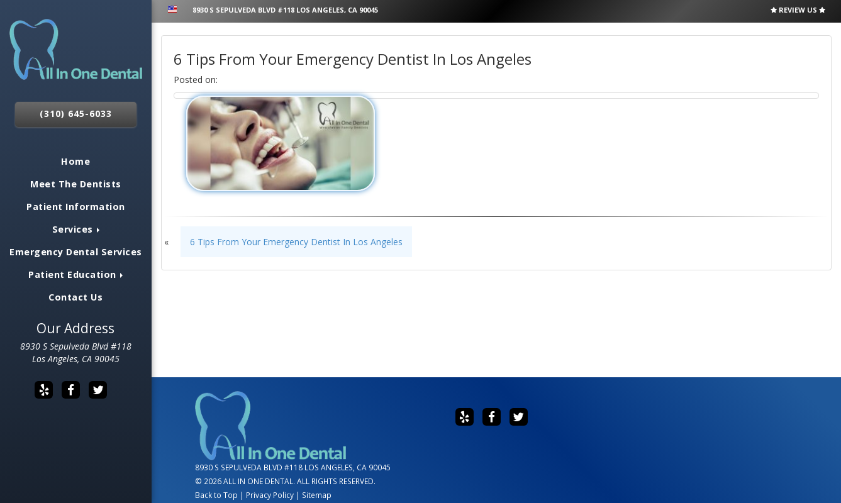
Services (76, 229)
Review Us (798, 9)
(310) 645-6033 (76, 113)
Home (75, 161)
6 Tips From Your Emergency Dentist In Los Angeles (296, 242)
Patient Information (75, 207)
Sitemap (316, 495)
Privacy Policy (270, 495)
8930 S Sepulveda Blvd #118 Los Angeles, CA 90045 (75, 352)
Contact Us (75, 297)
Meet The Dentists (75, 184)
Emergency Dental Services (75, 252)
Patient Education (75, 274)
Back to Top (216, 495)
